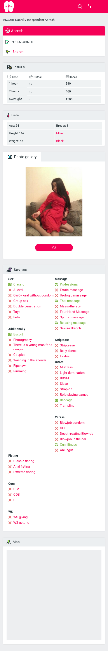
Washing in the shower (29, 360)
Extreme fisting (24, 472)
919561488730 (22, 42)
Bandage (66, 400)
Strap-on (66, 389)
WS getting (21, 523)
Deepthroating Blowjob (76, 434)
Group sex (20, 301)
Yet (54, 247)
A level (18, 290)
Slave (64, 384)
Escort (18, 334)
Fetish (17, 317)
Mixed (60, 133)
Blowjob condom (72, 423)
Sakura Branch (70, 328)
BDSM (64, 378)
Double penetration (27, 306)
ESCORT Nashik (13, 19)
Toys (16, 312)
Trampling (67, 406)
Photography (22, 340)
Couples (19, 355)
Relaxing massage (73, 323)
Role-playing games (74, 395)
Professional (69, 284)
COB (16, 495)
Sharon (14, 52)
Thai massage (70, 301)
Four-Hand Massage (74, 312)
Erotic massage (71, 290)
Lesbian (65, 356)
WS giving (20, 517)
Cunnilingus (68, 445)
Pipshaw (19, 366)
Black (60, 141)
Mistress (66, 367)
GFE (63, 428)
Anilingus (66, 450)
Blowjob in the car (73, 439)
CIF (15, 500)
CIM (16, 489)
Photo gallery (22, 156)
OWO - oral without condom (33, 295)
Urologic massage (73, 295)
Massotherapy (70, 306)
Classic (18, 284)
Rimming (19, 371)
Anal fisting (21, 466)
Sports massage (72, 317)
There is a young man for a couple (32, 347)
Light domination (72, 373)
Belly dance (68, 351)
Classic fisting (23, 461)
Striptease (67, 345)
